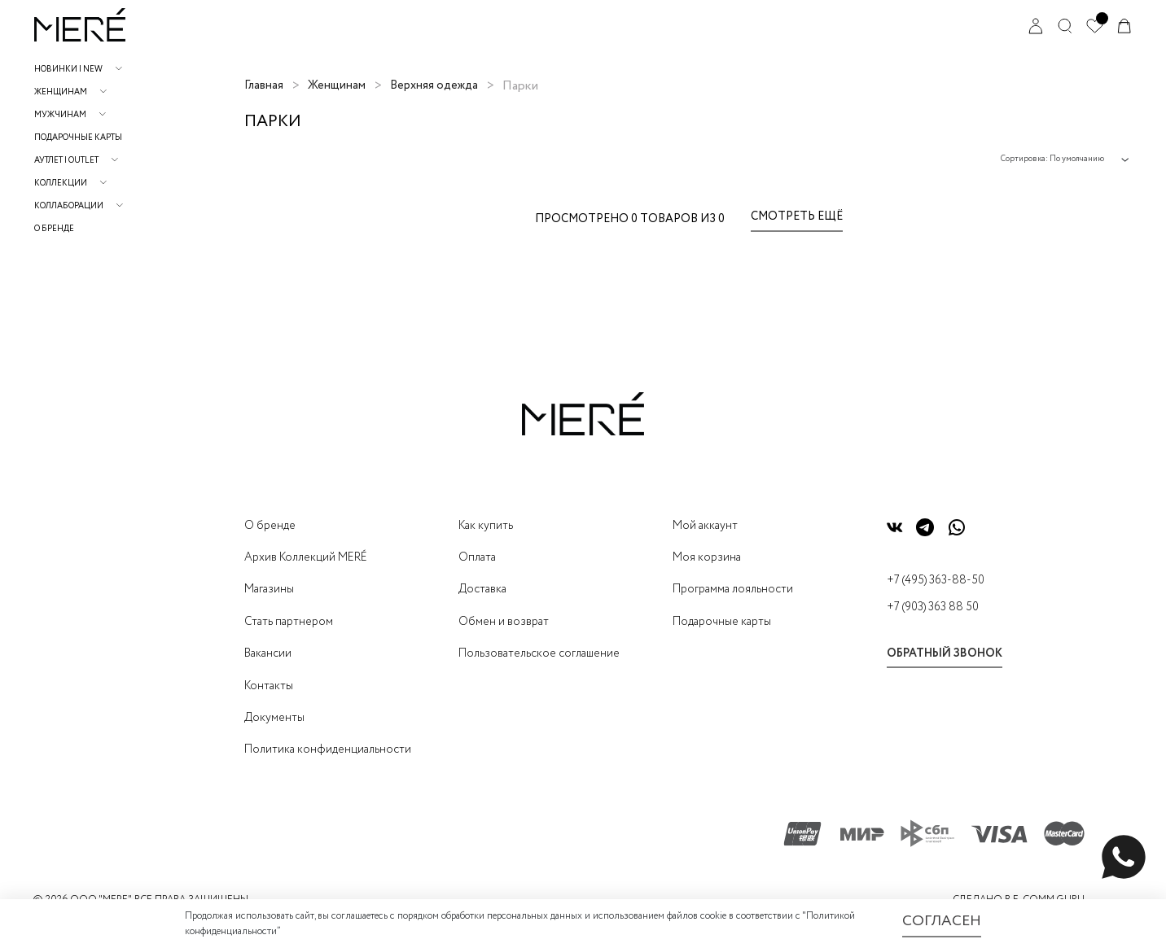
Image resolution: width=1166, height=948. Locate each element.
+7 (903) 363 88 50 (933, 607)
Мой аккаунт (705, 526)
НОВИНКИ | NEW (68, 69)
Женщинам (60, 92)
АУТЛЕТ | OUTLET (66, 161)
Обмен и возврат (503, 622)
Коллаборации (68, 206)
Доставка (482, 589)
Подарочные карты (78, 138)
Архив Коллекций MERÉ (305, 557)
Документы (274, 718)
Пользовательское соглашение (539, 653)
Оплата (477, 557)
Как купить (485, 526)
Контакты (268, 686)
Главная (263, 85)
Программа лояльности (733, 589)
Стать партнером (288, 622)
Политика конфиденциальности (327, 749)
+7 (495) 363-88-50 (935, 580)
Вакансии (268, 653)
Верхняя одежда (434, 85)
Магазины (269, 589)
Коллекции (60, 183)
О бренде (54, 229)
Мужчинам (60, 115)
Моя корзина (707, 557)
